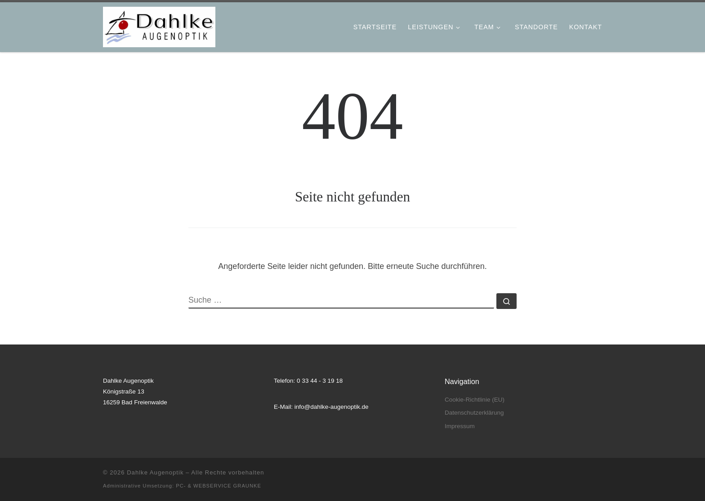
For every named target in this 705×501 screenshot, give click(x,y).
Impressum (460, 426)
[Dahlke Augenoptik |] (159, 25)
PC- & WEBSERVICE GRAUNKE (218, 485)
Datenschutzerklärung (474, 412)
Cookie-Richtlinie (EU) (474, 399)
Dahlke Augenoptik (155, 472)
